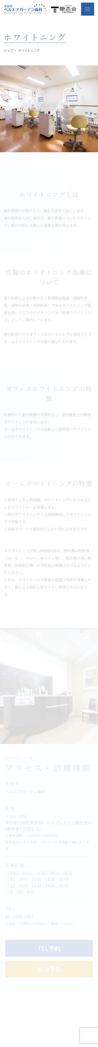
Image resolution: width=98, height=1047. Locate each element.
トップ (8, 50)
